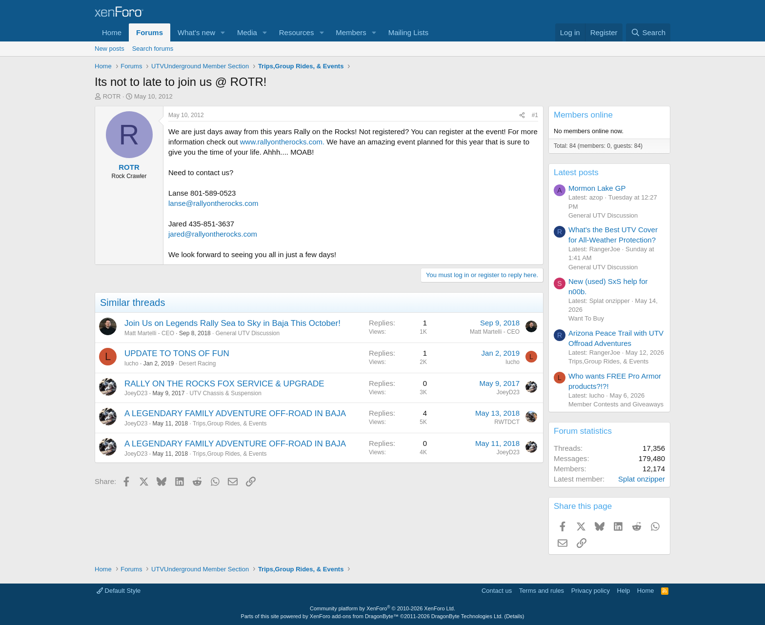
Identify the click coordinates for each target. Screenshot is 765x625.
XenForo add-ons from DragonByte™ (354, 616)
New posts (109, 48)
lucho (131, 363)
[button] (223, 32)
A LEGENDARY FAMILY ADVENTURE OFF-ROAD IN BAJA (235, 413)
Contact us (497, 590)
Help (623, 590)
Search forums (153, 48)
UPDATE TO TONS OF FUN (176, 353)
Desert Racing (197, 363)
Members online (583, 115)
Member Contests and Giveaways (616, 404)
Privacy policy (590, 590)
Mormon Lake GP (597, 188)
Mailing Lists (408, 32)
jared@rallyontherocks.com (212, 234)
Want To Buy (586, 318)
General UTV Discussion (248, 333)
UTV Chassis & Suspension (225, 393)
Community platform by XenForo (382, 608)
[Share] (522, 115)
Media (247, 32)
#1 (535, 115)
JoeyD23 (135, 393)
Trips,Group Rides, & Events (230, 423)
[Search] (648, 32)
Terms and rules (541, 590)
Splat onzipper (641, 479)
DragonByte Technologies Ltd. (467, 616)
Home (111, 32)
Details (514, 616)
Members (351, 32)
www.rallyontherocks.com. (282, 142)
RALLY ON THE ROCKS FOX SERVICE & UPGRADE (224, 383)
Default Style (119, 590)
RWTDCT (507, 422)
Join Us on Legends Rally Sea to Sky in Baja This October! (232, 323)
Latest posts (576, 172)
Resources (296, 32)
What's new (196, 32)
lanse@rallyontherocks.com (213, 203)
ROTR (112, 96)
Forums (149, 32)
